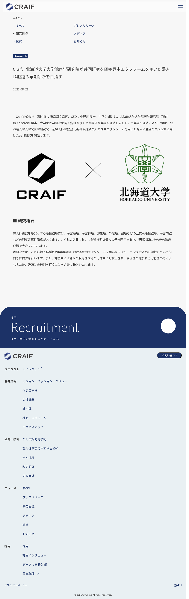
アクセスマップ (32, 427)
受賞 (25, 524)
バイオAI (28, 457)
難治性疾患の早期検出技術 (40, 448)
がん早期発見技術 (34, 439)
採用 (25, 546)
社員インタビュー (34, 555)
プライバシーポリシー (15, 585)
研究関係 (28, 506)
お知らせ (28, 534)
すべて (26, 488)
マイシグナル (32, 368)
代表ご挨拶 (29, 390)
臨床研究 (28, 466)
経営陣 (26, 408)
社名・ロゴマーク (34, 417)
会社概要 (28, 399)
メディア (28, 515)
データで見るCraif (34, 564)
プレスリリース (32, 497)
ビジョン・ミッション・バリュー (44, 381)
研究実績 (28, 476)
